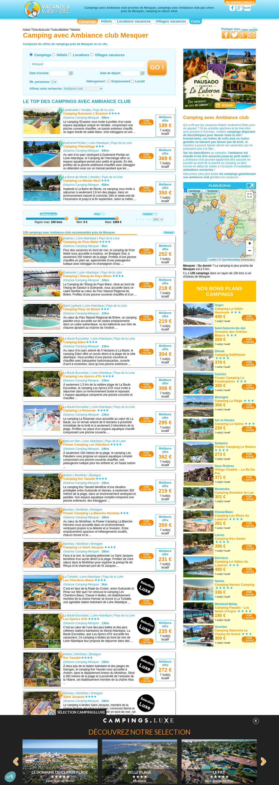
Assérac (68, 238)
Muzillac (68, 509)
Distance (48, 214)
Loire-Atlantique (98, 143)
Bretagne (95, 475)
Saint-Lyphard (72, 305)
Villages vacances (171, 21)
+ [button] (249, 244)
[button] (10, 777)
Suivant (168, 232)
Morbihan (81, 475)
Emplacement (120, 81)
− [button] (249, 251)
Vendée (86, 110)
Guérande (69, 272)
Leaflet (213, 259)
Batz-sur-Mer (71, 441)
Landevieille (70, 110)
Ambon (67, 475)
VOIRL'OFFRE (146, 122)
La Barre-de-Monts (75, 177)
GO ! (157, 67)
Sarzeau (68, 543)
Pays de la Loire (103, 110)
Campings (87, 21)
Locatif (140, 81)
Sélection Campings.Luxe (81, 712)
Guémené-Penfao (74, 143)
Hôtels (106, 21)
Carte (195, 21)
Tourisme (212, 190)
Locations (81, 55)
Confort (149, 214)
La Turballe (70, 576)
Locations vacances (134, 21)
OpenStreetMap (230, 259)
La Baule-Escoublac (76, 338)
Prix (99, 214)
